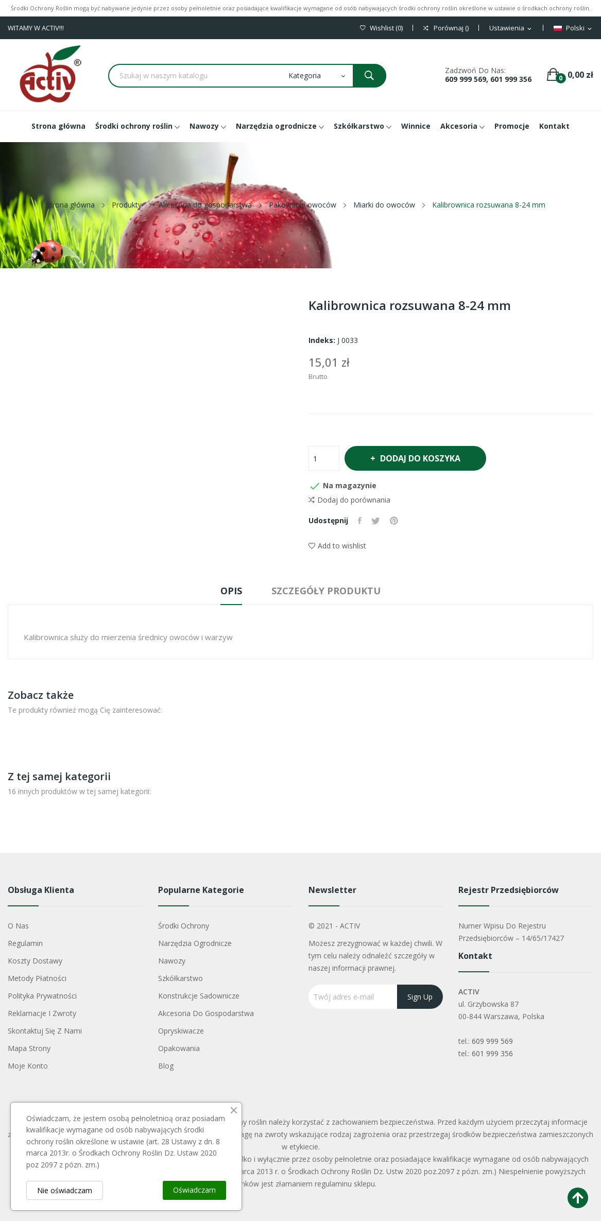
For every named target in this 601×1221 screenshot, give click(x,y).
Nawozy (171, 961)
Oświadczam (194, 1190)
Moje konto (28, 1066)
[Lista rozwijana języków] (573, 28)
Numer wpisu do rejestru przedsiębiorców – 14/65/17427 (511, 932)
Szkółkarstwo (180, 978)
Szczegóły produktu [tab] (328, 590)
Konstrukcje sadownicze (198, 996)
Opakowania (179, 1048)
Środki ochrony (183, 926)
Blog (166, 1066)
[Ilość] (323, 458)
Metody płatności (37, 978)
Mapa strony (29, 1048)
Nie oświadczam (64, 1190)
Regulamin (25, 943)
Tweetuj (376, 520)
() (381, 28)
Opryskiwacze (181, 1031)
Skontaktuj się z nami (45, 1031)
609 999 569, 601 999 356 (488, 79)
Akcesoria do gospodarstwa (206, 1013)
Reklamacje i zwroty (42, 1013)
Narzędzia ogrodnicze (195, 943)
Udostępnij (360, 520)
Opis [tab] (230, 590)
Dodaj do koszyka (422, 458)
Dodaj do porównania (349, 500)
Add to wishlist (337, 546)
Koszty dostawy (35, 961)
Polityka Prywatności (42, 996)
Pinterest (395, 520)
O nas (18, 926)
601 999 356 (492, 1053)
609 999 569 (492, 1041)
